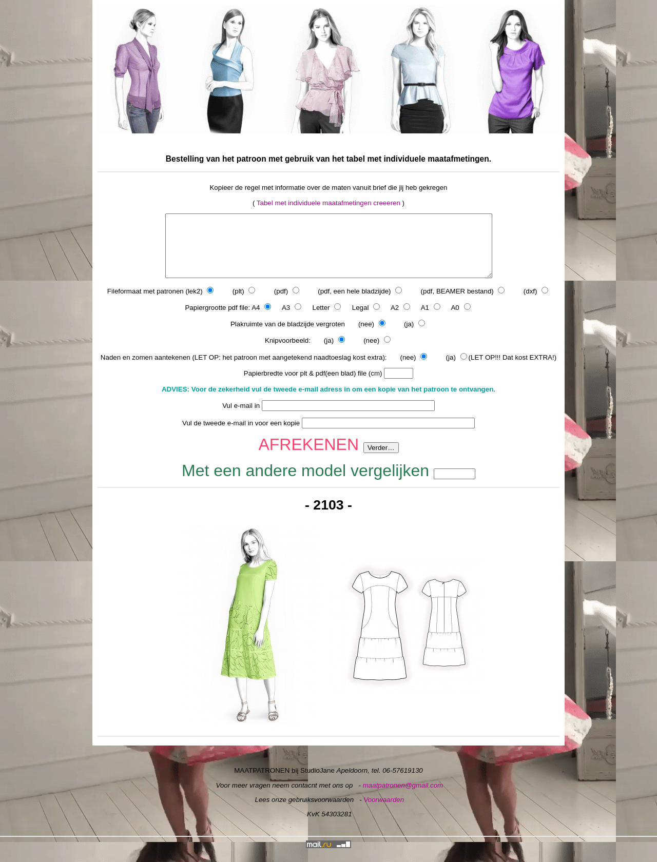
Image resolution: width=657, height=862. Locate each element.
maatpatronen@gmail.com (403, 797)
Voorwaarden (383, 812)
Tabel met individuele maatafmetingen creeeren (328, 203)
